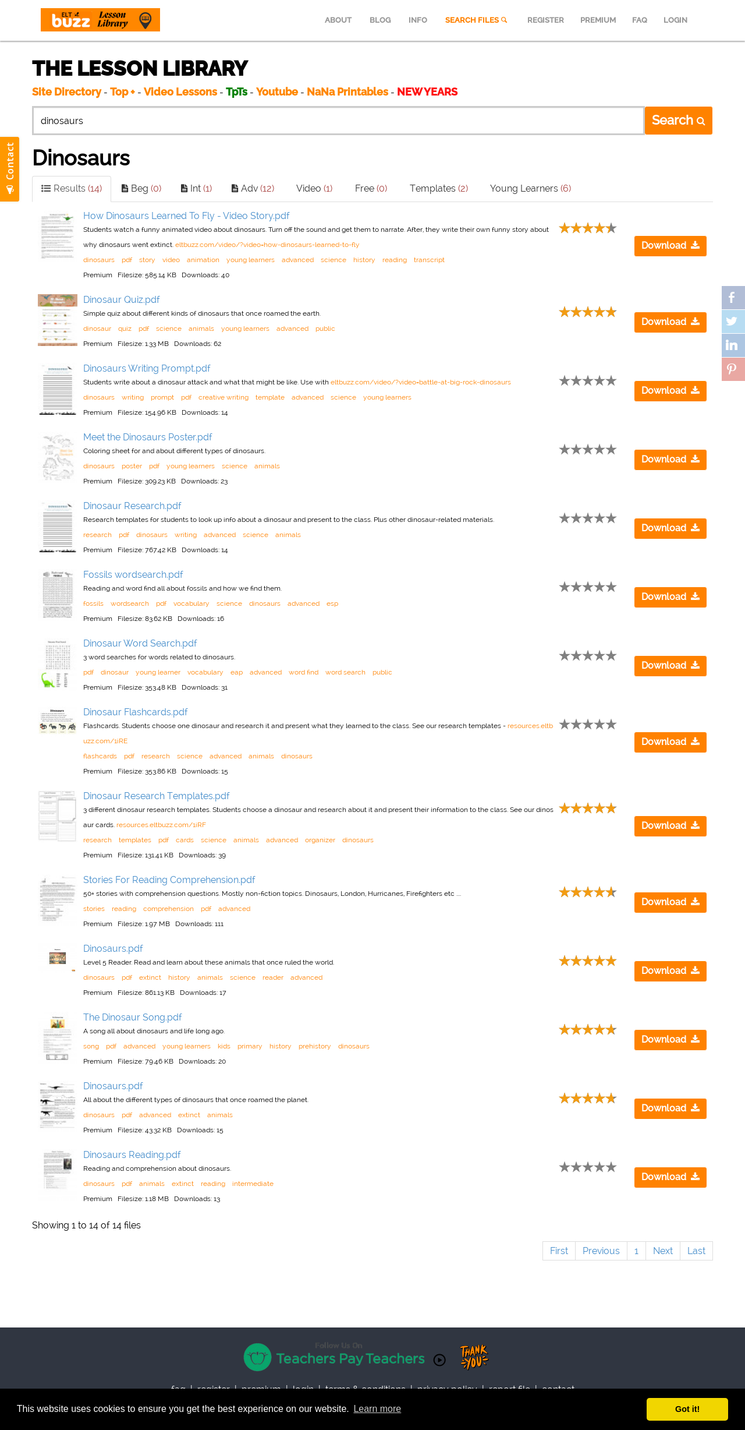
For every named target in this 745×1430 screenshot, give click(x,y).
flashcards (100, 756)
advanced (298, 260)
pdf (127, 260)
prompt (162, 397)
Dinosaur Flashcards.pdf (135, 712)
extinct (150, 977)
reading (394, 260)
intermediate (253, 1184)
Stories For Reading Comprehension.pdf (169, 879)
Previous (601, 1250)
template (270, 397)
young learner (158, 672)
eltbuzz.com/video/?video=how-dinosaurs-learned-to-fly (267, 245)
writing (133, 397)
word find (303, 672)
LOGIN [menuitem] (675, 20)
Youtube (277, 92)
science (333, 260)
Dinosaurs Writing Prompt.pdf (147, 368)
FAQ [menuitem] (639, 20)
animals (201, 328)
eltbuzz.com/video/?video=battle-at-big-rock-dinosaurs (421, 382)
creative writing (223, 397)
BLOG (380, 20)
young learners (250, 260)
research (97, 535)
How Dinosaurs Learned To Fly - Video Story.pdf (186, 215)
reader (272, 977)
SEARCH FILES (477, 20)
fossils (93, 603)
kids (224, 1046)
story (147, 260)
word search (345, 672)
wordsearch (130, 603)
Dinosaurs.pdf (113, 948)
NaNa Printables (347, 92)
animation (203, 260)
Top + (122, 92)
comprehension (168, 909)
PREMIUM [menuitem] (598, 20)
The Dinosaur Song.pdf (132, 1017)
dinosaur (97, 328)
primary (249, 1046)
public (325, 328)
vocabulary (191, 603)
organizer (320, 840)
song (91, 1046)
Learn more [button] (377, 1409)
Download (670, 245)
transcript (429, 260)
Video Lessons (180, 92)
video (171, 260)
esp (332, 603)
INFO (418, 20)
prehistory (315, 1046)
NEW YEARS (427, 92)
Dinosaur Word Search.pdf (140, 643)
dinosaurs (99, 260)
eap (236, 672)
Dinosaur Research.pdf (132, 505)
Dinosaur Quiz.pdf (121, 299)
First (559, 1250)
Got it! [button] (687, 1409)
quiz (125, 328)
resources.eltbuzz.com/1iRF (161, 825)
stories (94, 909)
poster (132, 466)
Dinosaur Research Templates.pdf (156, 795)
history (364, 260)
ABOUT (338, 20)
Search (678, 120)
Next (663, 1250)
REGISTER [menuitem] (545, 20)
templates (135, 840)
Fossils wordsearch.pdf (133, 574)
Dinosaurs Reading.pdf (132, 1154)
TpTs (238, 92)
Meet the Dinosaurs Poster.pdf (147, 437)
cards (185, 840)
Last (696, 1250)
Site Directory (66, 92)
